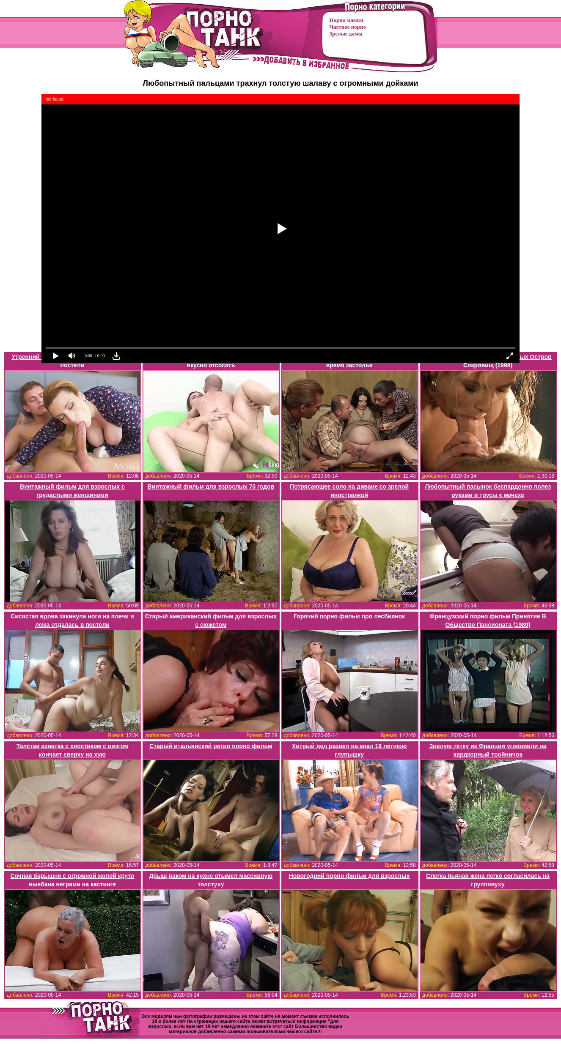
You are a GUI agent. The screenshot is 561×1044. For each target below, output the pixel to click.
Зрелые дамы (346, 33)
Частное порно (348, 27)
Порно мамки (346, 20)
